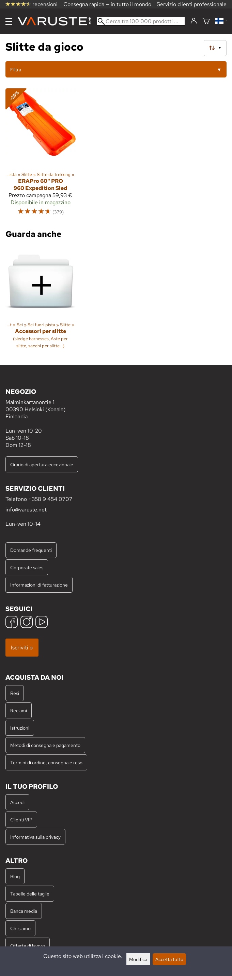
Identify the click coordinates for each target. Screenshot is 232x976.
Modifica (138, 959)
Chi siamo (20, 928)
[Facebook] (11, 623)
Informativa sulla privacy (35, 837)
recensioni (31, 4)
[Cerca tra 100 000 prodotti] (141, 21)
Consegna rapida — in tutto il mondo (107, 4)
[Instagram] (26, 623)
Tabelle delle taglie (29, 893)
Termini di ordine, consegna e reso (46, 762)
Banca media (23, 911)
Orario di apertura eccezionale (41, 464)
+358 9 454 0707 (50, 499)
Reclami (18, 710)
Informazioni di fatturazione (39, 584)
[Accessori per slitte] (40, 300)
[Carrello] (206, 21)
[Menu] (8, 21)
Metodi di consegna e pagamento (45, 745)
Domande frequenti (31, 550)
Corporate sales (26, 567)
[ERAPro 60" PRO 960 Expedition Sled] (40, 155)
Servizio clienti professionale (192, 4)
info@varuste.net (26, 509)
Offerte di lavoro (27, 945)
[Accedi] (193, 21)
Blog (15, 876)
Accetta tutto (169, 959)
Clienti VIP (21, 819)
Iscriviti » (22, 647)
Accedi (17, 802)
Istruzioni (19, 728)
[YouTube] (41, 623)
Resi (14, 693)
